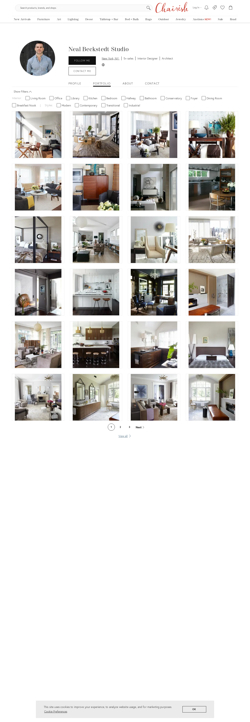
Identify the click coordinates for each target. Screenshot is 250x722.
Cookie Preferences (55, 711)
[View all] (125, 439)
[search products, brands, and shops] (125, 15)
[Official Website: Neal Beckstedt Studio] (103, 67)
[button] (222, 15)
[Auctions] (202, 29)
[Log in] (197, 16)
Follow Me (82, 63)
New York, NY (110, 61)
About (128, 86)
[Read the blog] (233, 29)
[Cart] (231, 15)
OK (194, 709)
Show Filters (23, 94)
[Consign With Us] (215, 15)
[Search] (168, 15)
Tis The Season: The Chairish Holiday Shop (125, 2)
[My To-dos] (206, 15)
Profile (75, 86)
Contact (82, 74)
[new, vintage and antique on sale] (220, 29)
